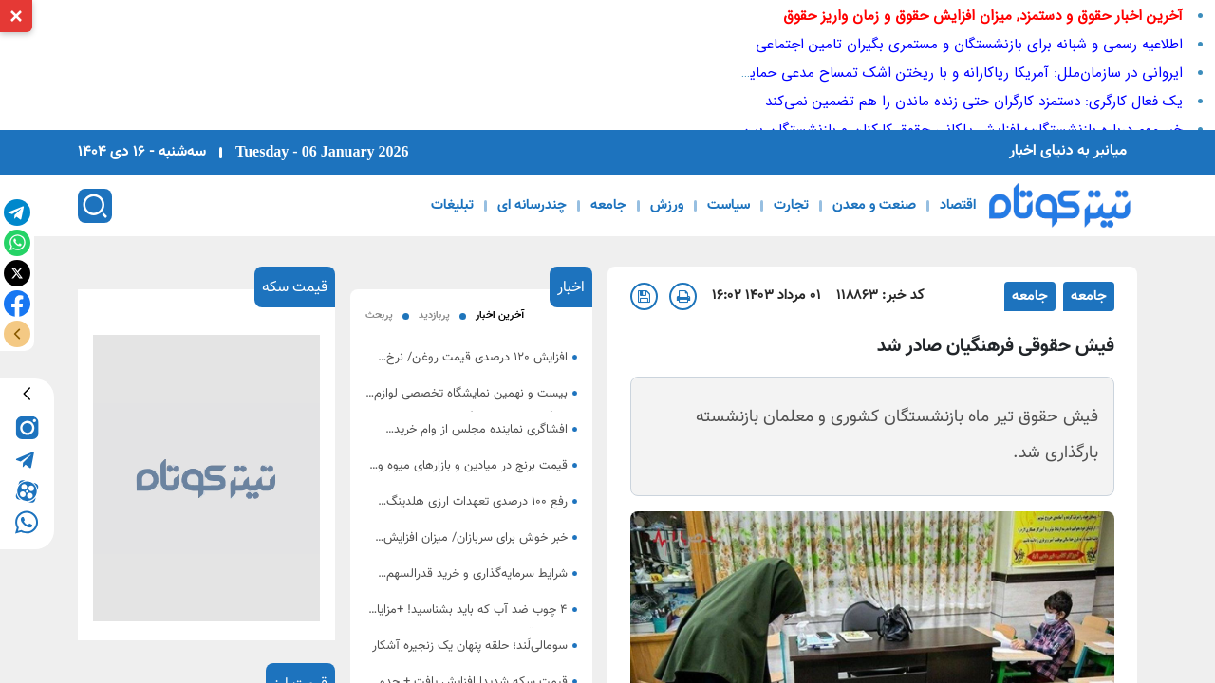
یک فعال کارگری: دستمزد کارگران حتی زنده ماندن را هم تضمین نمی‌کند (974, 101)
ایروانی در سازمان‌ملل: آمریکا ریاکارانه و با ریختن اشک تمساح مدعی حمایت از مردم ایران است (904, 73)
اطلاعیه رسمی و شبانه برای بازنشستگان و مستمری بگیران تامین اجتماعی (969, 44)
